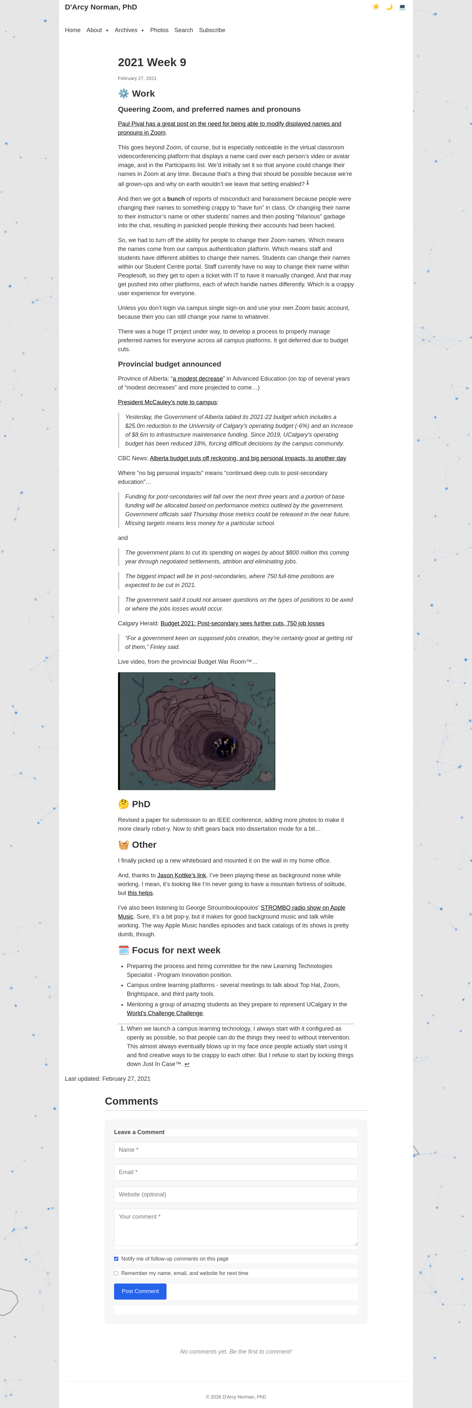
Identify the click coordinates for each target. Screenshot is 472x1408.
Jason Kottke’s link (181, 875)
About (98, 30)
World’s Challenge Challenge (165, 1013)
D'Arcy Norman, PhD (101, 7)
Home (73, 30)
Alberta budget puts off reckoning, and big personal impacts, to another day (248, 458)
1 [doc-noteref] (307, 182)
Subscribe (212, 30)
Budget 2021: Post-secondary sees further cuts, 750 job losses (242, 623)
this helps (140, 893)
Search (183, 30)
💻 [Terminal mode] (402, 7)
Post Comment (140, 1291)
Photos (159, 30)
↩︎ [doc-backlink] (187, 1064)
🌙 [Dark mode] (389, 7)
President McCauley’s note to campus (167, 402)
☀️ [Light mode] (376, 7)
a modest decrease (198, 378)
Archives (129, 30)
